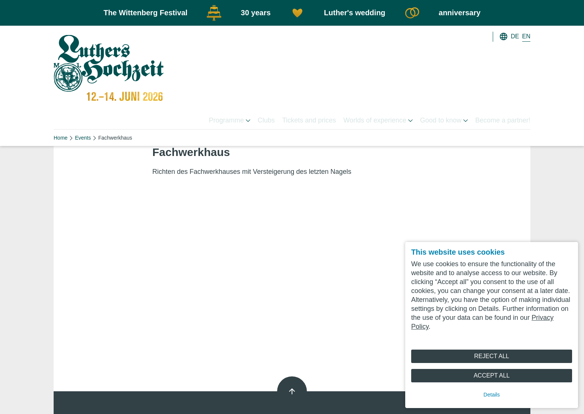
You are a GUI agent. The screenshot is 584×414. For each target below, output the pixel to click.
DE (515, 36)
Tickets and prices (309, 120)
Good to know (444, 120)
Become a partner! (502, 120)
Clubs (266, 120)
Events (83, 138)
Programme (229, 120)
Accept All (492, 375)
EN (526, 36)
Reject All (491, 356)
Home (60, 138)
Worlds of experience (378, 120)
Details (491, 395)
